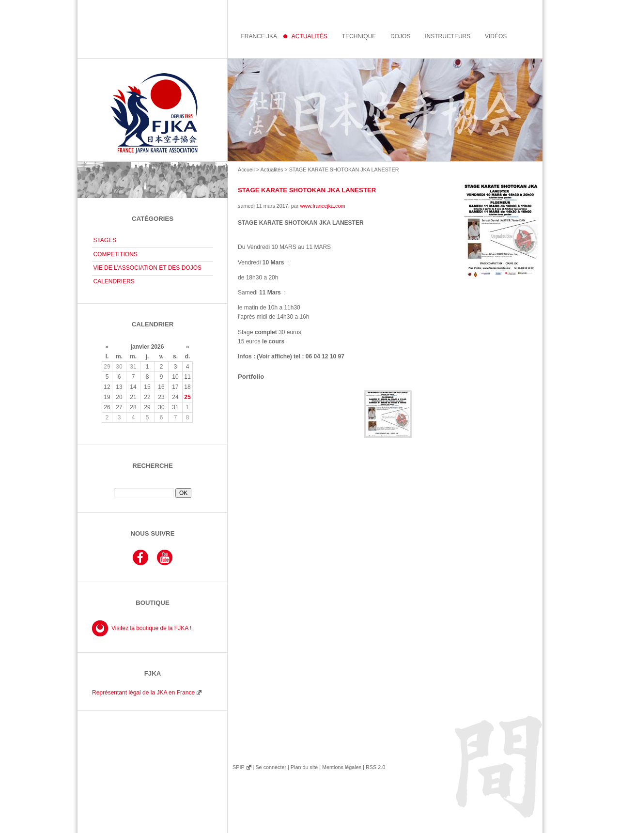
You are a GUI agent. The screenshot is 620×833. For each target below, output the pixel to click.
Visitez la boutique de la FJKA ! (151, 628)
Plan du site (304, 767)
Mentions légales (341, 767)
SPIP (238, 767)
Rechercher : (152, 484)
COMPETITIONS (115, 254)
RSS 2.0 (375, 767)
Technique (359, 36)
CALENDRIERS (113, 281)
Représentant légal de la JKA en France (143, 692)
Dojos (400, 36)
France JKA (259, 36)
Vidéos (496, 36)
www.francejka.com (322, 206)
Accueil (246, 169)
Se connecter (270, 767)
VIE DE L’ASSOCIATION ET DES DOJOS (147, 267)
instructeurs (447, 36)
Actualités (272, 169)
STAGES (104, 240)
